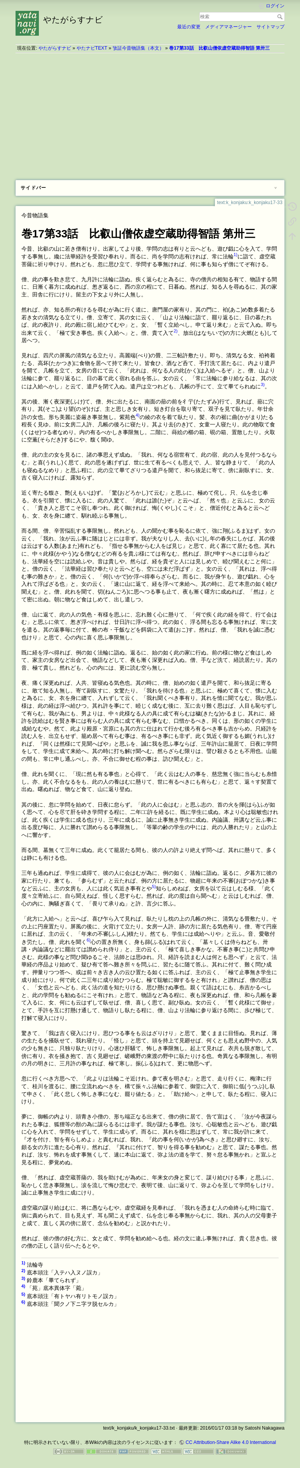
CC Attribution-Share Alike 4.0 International (230, 1442)
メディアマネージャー (228, 26)
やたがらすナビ (54, 48)
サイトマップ (270, 26)
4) (138, 415)
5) (154, 886)
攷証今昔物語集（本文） (138, 48)
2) (176, 331)
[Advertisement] (150, 113)
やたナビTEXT (92, 48)
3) (263, 384)
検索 (280, 16)
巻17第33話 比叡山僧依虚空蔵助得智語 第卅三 (219, 48)
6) (89, 940)
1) (235, 254)
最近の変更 (189, 26)
